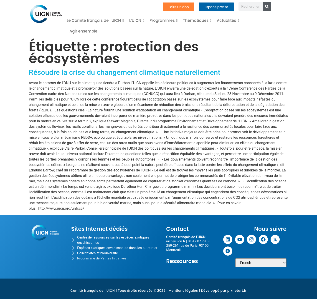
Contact (177, 229)
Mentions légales (183, 290)
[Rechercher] (267, 6)
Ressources (182, 261)
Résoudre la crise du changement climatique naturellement (125, 72)
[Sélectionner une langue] (261, 262)
